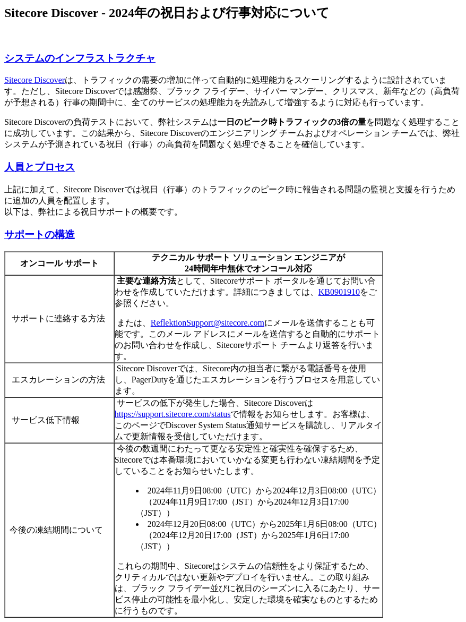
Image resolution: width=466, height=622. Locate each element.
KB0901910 (339, 291)
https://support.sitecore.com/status (173, 414)
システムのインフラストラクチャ (80, 58)
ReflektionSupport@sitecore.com (207, 322)
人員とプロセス (39, 167)
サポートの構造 (39, 234)
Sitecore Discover (34, 79)
